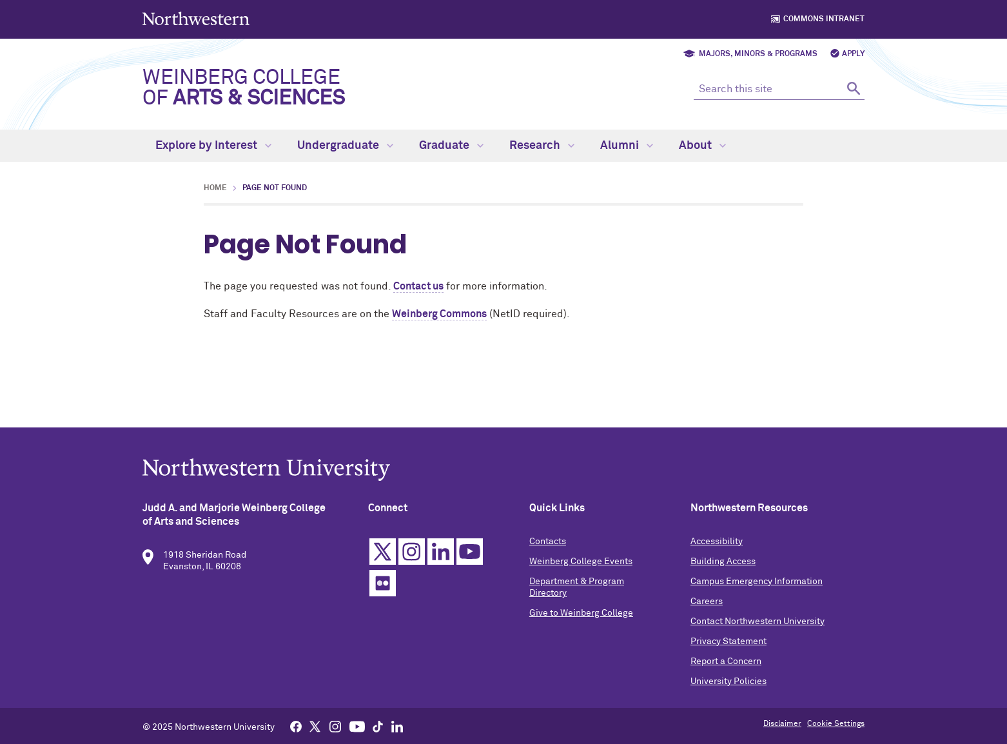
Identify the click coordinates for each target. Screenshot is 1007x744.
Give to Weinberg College (581, 617)
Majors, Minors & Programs (758, 54)
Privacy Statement (728, 645)
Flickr (382, 587)
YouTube (469, 555)
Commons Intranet (824, 19)
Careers (706, 605)
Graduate (451, 146)
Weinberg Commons (439, 314)
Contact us (418, 286)
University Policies (728, 685)
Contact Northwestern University (757, 625)
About (702, 146)
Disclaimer (782, 724)
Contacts (547, 545)
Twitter (382, 555)
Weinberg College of (243, 88)
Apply (853, 54)
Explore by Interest (213, 146)
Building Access (723, 565)
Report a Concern (725, 665)
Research (541, 146)
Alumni (626, 146)
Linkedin (440, 555)
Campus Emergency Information (756, 585)
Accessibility (716, 545)
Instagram (411, 555)
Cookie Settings (836, 724)
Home (215, 188)
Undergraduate (345, 146)
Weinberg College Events (580, 565)
